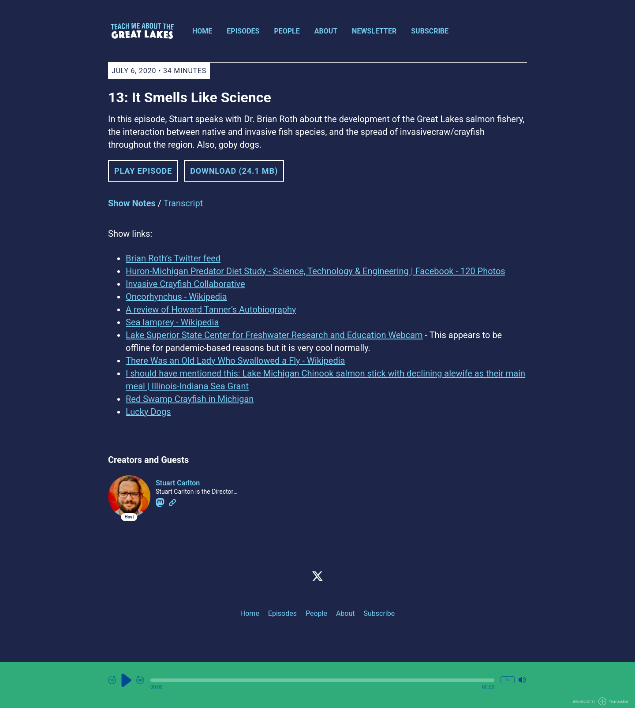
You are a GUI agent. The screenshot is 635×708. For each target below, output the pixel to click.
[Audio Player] (317, 685)
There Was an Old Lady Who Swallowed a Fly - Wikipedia (235, 360)
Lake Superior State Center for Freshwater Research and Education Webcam (274, 335)
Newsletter (374, 31)
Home (202, 31)
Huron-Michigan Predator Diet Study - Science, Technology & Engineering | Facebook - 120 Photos (315, 271)
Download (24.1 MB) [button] (234, 170)
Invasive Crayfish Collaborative (185, 284)
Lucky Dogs (148, 411)
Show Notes (132, 203)
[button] (322, 680)
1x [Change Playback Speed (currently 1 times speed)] (507, 679)
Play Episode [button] (143, 170)
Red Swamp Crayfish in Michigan (190, 399)
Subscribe (429, 31)
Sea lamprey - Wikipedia (172, 322)
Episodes (243, 31)
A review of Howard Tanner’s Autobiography (211, 309)
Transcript (183, 203)
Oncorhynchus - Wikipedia (176, 296)
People (286, 31)
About (325, 31)
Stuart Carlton (178, 483)
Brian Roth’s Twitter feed (173, 258)
